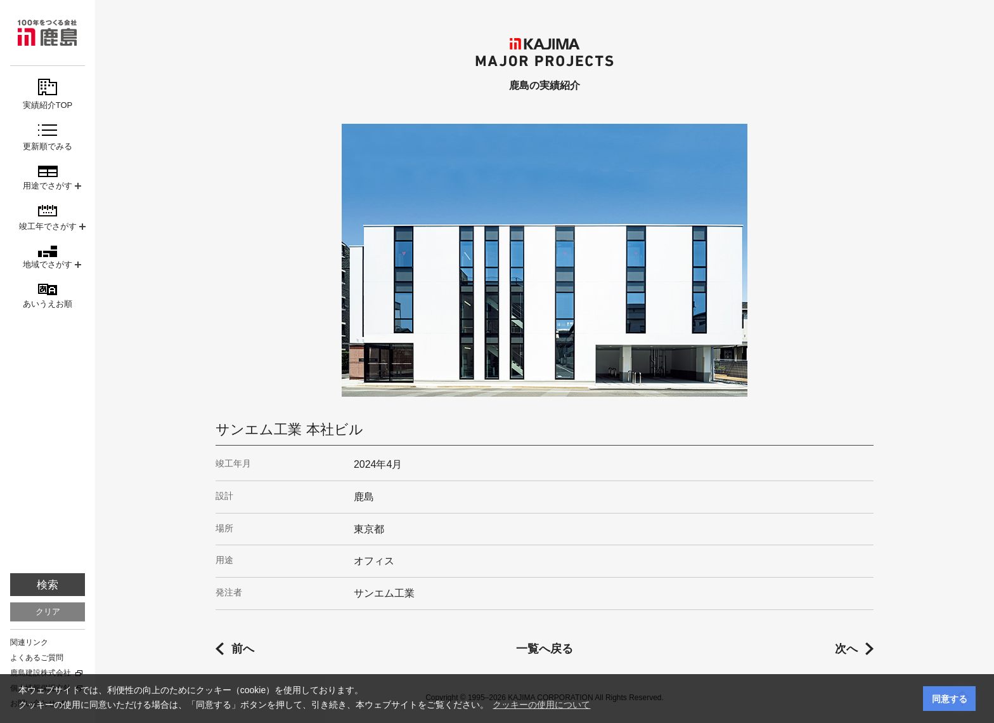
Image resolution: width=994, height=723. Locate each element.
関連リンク (29, 642)
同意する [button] (949, 699)
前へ (242, 648)
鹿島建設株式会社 (40, 673)
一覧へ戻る (544, 648)
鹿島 (47, 32)
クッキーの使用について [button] (541, 705)
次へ (846, 648)
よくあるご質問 (36, 657)
